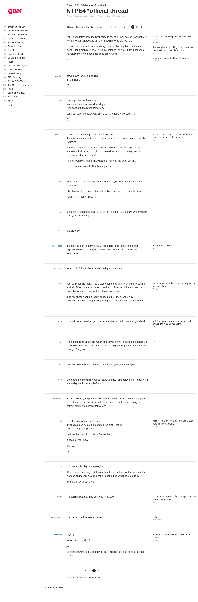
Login (69, 577)
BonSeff (58, 76)
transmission (56, 517)
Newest (79, 27)
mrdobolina (157, 61)
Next (10, 105)
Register (79, 577)
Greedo (155, 42)
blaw (60, 466)
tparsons (58, 268)
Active (99, 27)
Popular (90, 27)
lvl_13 (59, 231)
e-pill (60, 100)
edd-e (59, 37)
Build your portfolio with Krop (95, 5)
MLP (60, 212)
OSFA (59, 380)
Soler (59, 497)
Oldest (70, 27)
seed (60, 181)
